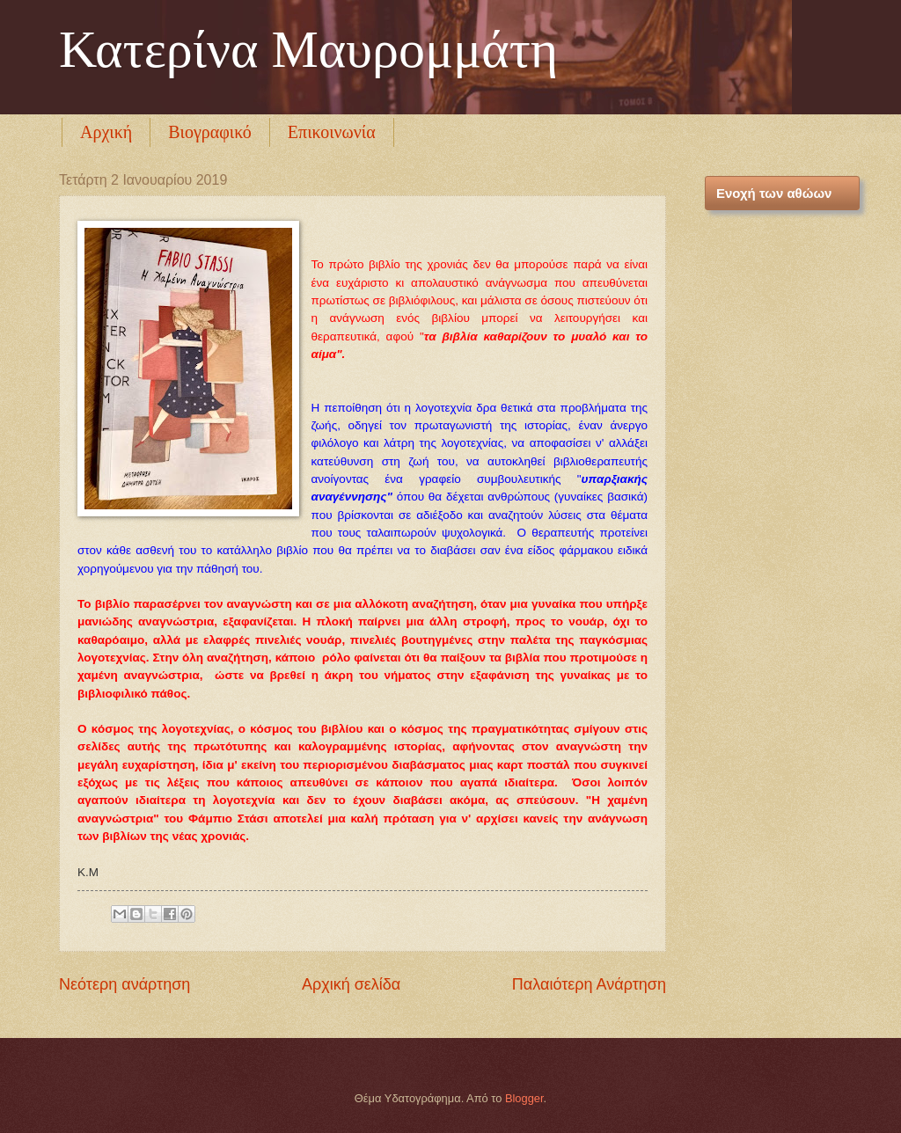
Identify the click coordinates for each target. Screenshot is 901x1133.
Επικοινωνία (332, 132)
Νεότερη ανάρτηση (124, 984)
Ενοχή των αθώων (773, 193)
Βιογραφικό (210, 132)
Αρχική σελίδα (351, 984)
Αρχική (106, 132)
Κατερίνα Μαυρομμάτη (308, 49)
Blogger (524, 1098)
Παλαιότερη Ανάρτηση (589, 984)
